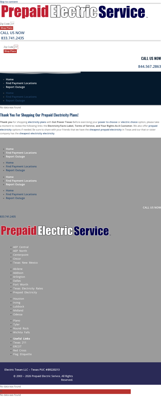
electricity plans (37, 122)
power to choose (107, 122)
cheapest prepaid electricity (105, 129)
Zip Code (5, 23)
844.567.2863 (149, 66)
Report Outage (15, 87)
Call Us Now (12, 32)
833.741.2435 (12, 37)
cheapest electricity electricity (36, 133)
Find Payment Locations (21, 83)
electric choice (129, 122)
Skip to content (9, 1)
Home (10, 79)
